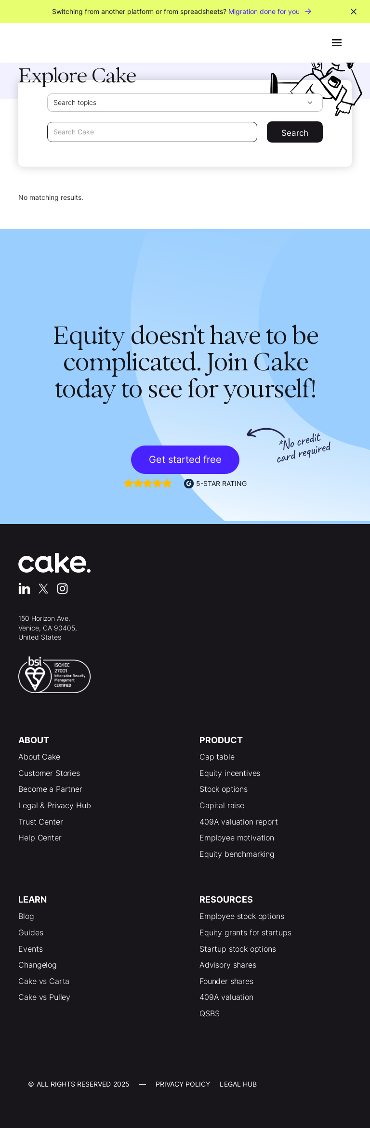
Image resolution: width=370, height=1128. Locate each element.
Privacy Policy (183, 1084)
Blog (26, 916)
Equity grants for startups (245, 932)
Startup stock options (237, 949)
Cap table (217, 756)
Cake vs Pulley (44, 997)
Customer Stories (48, 773)
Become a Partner (50, 789)
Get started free (185, 459)
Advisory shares (227, 965)
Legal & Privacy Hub (54, 805)
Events (30, 949)
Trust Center (40, 821)
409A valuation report (238, 821)
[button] (337, 43)
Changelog (37, 965)
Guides (30, 932)
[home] (42, 42)
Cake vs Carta (43, 981)
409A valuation (226, 997)
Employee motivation (236, 837)
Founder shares (226, 981)
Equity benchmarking (237, 854)
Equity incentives (229, 773)
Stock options (223, 789)
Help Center (39, 837)
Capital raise (221, 805)
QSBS (209, 1013)
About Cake (39, 756)
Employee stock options (241, 916)
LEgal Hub (238, 1084)
